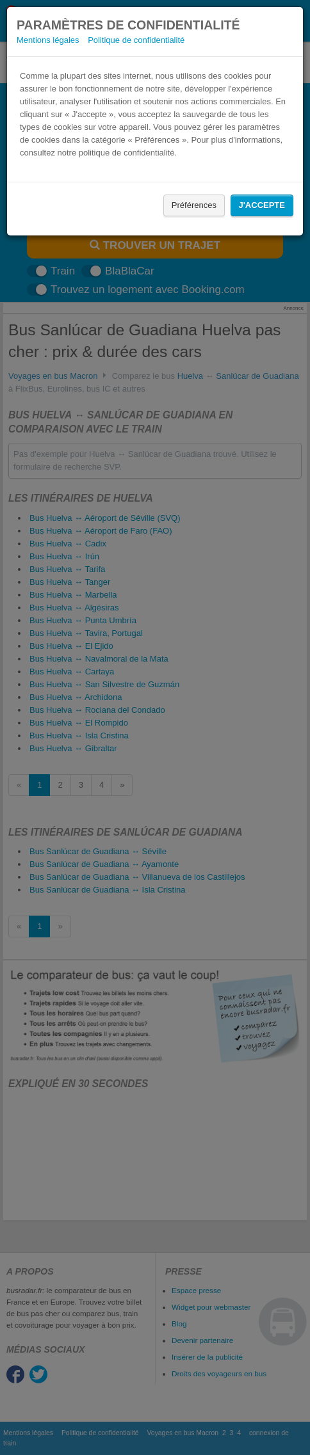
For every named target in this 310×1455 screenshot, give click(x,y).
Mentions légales (48, 40)
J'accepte (262, 205)
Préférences (194, 205)
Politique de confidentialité (136, 40)
